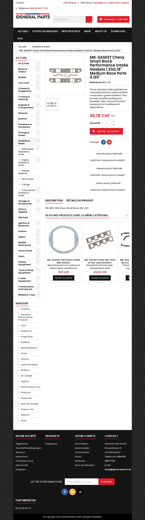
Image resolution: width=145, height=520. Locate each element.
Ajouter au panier (105, 131)
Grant (23, 353)
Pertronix (25, 392)
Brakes (22, 77)
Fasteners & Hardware (25, 126)
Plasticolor (26, 398)
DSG (20, 38)
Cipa (23, 325)
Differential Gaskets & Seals (25, 151)
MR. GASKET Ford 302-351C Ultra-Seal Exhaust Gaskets (100, 262)
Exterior (22, 118)
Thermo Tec (27, 409)
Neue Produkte (70, 31)
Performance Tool (30, 387)
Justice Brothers (29, 364)
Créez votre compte (118, 2)
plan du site (22, 465)
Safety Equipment (24, 263)
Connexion (97, 2)
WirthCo (24, 414)
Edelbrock (26, 331)
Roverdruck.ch (23, 508)
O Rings (26, 184)
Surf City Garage (29, 403)
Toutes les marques (44, 31)
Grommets (27, 179)
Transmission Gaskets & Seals (27, 193)
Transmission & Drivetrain (26, 288)
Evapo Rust (26, 336)
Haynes (24, 359)
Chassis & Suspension (24, 90)
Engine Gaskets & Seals (23, 162)
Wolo (23, 420)
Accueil (23, 31)
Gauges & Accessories (25, 202)
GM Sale (23, 217)
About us (101, 31)
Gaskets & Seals (24, 142)
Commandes (82, 452)
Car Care (23, 82)
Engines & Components (25, 106)
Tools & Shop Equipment (25, 271)
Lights (21, 236)
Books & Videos (22, 70)
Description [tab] (54, 200)
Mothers (25, 370)
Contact (20, 2)
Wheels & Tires (26, 294)
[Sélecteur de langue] (72, 3)
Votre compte (85, 436)
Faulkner (25, 342)
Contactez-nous (24, 460)
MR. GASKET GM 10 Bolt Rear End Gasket (63, 261)
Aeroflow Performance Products (25, 317)
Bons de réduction (85, 465)
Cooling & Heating (24, 98)
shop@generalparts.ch (118, 469)
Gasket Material (23, 172)
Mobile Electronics (24, 244)
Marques (22, 303)
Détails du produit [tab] (79, 200)
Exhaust (22, 113)
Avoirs (78, 456)
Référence (95, 82)
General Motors (29, 347)
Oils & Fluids (25, 250)
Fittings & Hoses (23, 134)
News (87, 31)
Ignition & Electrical (24, 224)
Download (118, 31)
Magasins (21, 469)
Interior (22, 231)
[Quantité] (107, 123)
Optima (24, 381)
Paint (21, 256)
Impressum (22, 456)
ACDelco (25, 309)
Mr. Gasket (26, 375)
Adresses (80, 460)
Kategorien (51, 443)
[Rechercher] (72, 19)
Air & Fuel (23, 63)
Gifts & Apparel (22, 210)
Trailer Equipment (24, 280)
